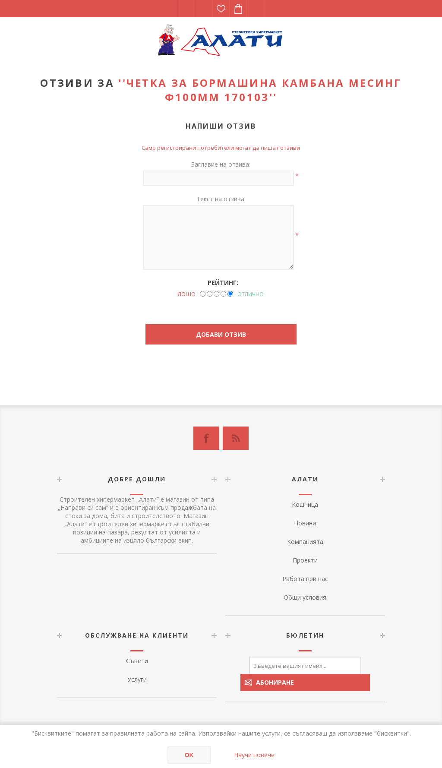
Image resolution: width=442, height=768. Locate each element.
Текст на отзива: (221, 199)
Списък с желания (221, 8)
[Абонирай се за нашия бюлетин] (305, 665)
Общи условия (305, 597)
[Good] (223, 294)
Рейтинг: (223, 282)
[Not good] (209, 294)
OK (189, 755)
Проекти (305, 560)
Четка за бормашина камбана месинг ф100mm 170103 (264, 90)
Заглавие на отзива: (220, 164)
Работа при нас (305, 579)
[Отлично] (230, 294)
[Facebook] (206, 438)
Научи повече (254, 755)
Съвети (137, 661)
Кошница (305, 504)
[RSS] (236, 438)
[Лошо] (202, 294)
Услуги (137, 679)
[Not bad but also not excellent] (216, 294)
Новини (305, 523)
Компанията (305, 541)
